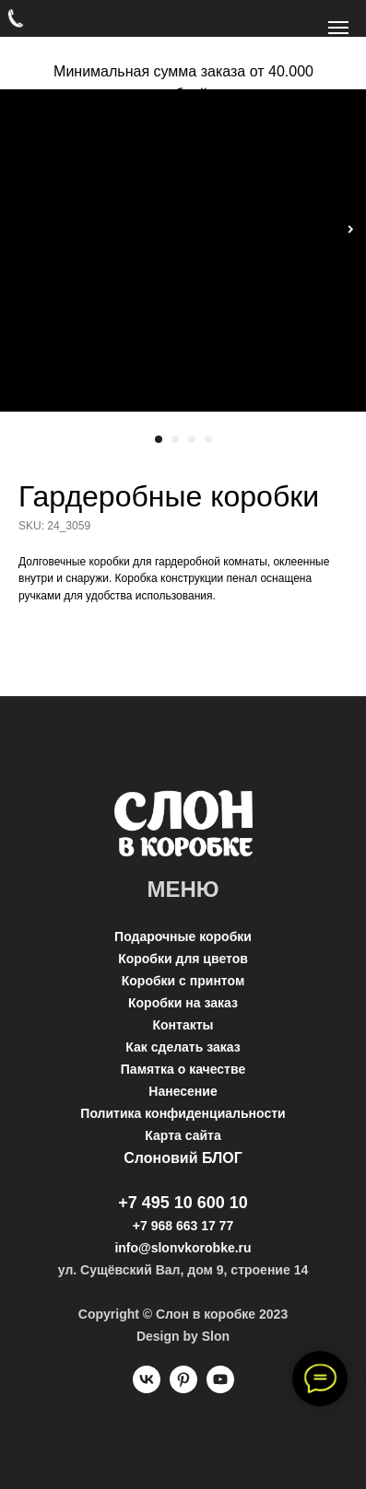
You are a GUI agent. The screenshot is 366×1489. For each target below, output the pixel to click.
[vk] (146, 1388)
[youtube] (220, 1388)
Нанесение (182, 1091)
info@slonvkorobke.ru (182, 1247)
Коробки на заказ (183, 1002)
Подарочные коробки (183, 936)
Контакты (182, 1025)
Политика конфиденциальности (182, 1113)
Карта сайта (182, 1135)
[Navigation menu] (338, 27)
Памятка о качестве (183, 1069)
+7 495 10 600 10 (183, 1202)
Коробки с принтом (183, 980)
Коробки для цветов (183, 958)
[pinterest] (183, 1388)
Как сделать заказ (182, 1047)
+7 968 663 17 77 (183, 1225)
